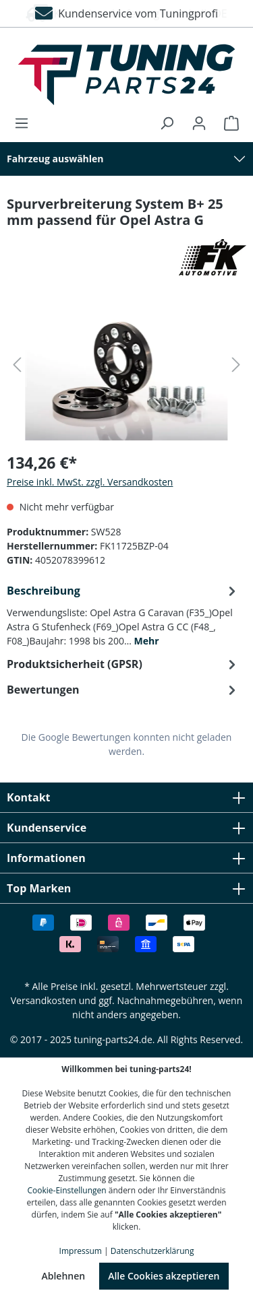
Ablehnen (63, 1275)
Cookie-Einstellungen (67, 1190)
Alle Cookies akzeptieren (163, 1275)
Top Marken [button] (126, 888)
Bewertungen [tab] (123, 689)
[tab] (123, 614)
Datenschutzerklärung (152, 1251)
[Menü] (25, 123)
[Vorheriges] (17, 365)
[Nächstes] (236, 365)
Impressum (80, 1251)
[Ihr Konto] (199, 123)
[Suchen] (166, 123)
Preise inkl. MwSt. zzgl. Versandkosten (90, 481)
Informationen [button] (126, 858)
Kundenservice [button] (126, 827)
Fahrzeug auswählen (55, 158)
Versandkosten (43, 1000)
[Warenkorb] (227, 123)
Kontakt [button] (126, 797)
